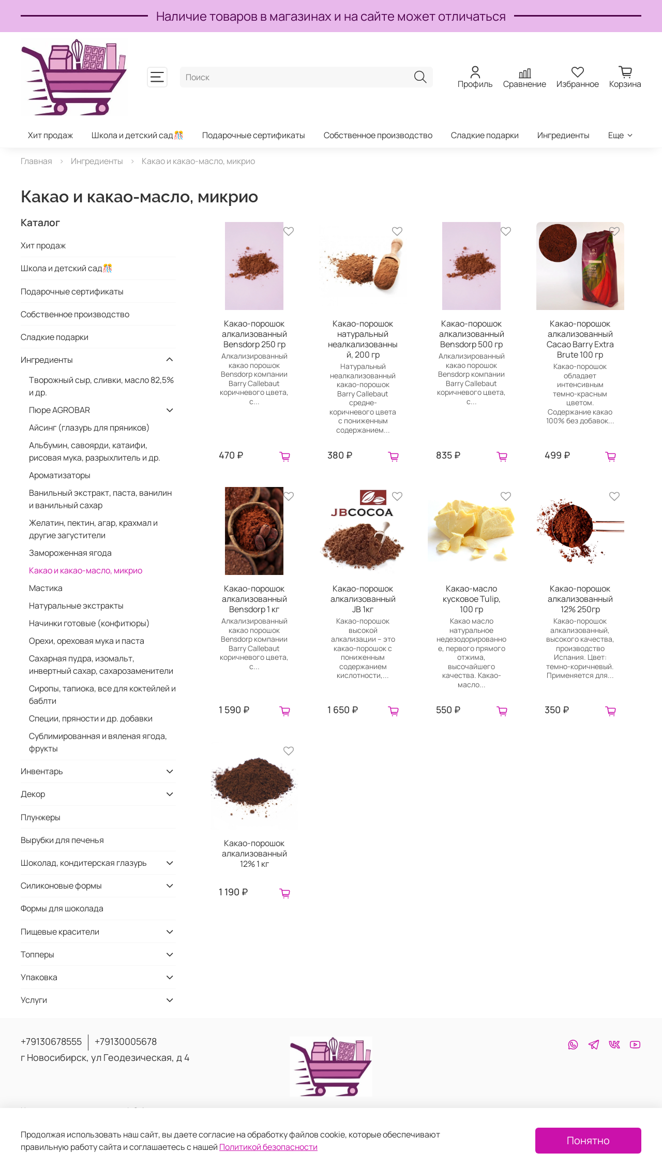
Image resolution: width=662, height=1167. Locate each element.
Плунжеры (41, 817)
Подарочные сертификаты (253, 135)
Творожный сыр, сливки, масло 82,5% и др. (101, 386)
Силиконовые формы (61, 885)
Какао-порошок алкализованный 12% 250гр (580, 599)
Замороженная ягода (70, 552)
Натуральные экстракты (76, 605)
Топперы (37, 954)
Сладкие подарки (485, 135)
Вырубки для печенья (62, 840)
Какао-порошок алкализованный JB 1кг (363, 599)
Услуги (34, 1000)
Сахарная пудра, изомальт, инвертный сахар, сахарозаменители (101, 664)
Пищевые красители (60, 931)
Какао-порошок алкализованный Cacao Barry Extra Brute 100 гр (580, 339)
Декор (33, 794)
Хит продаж (50, 135)
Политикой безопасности (268, 1147)
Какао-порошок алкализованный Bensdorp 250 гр (254, 334)
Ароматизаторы (60, 475)
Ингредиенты (563, 135)
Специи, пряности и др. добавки (91, 718)
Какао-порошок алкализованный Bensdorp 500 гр (471, 334)
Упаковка (39, 977)
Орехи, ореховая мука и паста (86, 640)
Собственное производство (378, 135)
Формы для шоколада (62, 908)
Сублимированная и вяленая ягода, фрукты (98, 742)
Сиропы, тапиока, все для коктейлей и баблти (102, 694)
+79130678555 (51, 1041)
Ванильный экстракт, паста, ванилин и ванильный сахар (100, 499)
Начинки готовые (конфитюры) (89, 623)
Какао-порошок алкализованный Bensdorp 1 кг (254, 599)
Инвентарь (42, 771)
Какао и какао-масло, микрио (85, 570)
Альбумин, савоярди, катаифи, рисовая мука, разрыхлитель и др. (94, 451)
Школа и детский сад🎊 (138, 135)
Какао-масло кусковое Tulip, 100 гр (472, 599)
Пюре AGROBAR (59, 410)
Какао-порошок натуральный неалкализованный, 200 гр (363, 339)
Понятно (588, 1140)
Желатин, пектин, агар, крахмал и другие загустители (93, 529)
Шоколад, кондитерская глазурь (84, 862)
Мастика (46, 588)
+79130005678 (126, 1041)
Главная (36, 161)
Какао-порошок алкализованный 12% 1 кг (254, 853)
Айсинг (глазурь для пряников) (89, 427)
